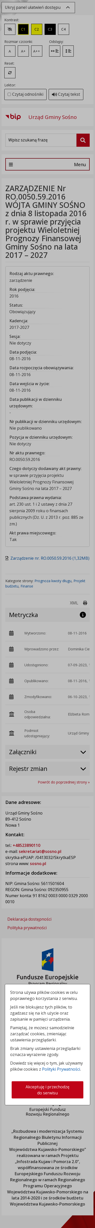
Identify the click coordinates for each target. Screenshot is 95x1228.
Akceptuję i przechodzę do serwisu (47, 1090)
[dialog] (47, 614)
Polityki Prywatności (61, 1069)
